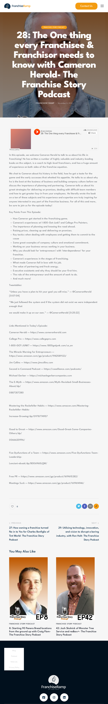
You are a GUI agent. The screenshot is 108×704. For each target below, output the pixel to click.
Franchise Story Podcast (54, 27)
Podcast (14, 661)
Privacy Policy (14, 672)
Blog (14, 655)
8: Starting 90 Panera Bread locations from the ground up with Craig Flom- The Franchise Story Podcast (29, 634)
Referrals (14, 667)
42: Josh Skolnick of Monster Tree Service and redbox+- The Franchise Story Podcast (77, 632)
